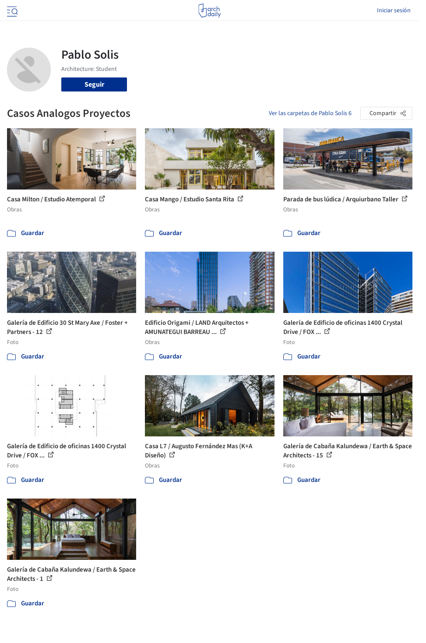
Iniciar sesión (394, 10)
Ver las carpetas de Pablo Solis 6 (310, 113)
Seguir (94, 84)
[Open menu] (11, 10)
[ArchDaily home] (209, 11)
